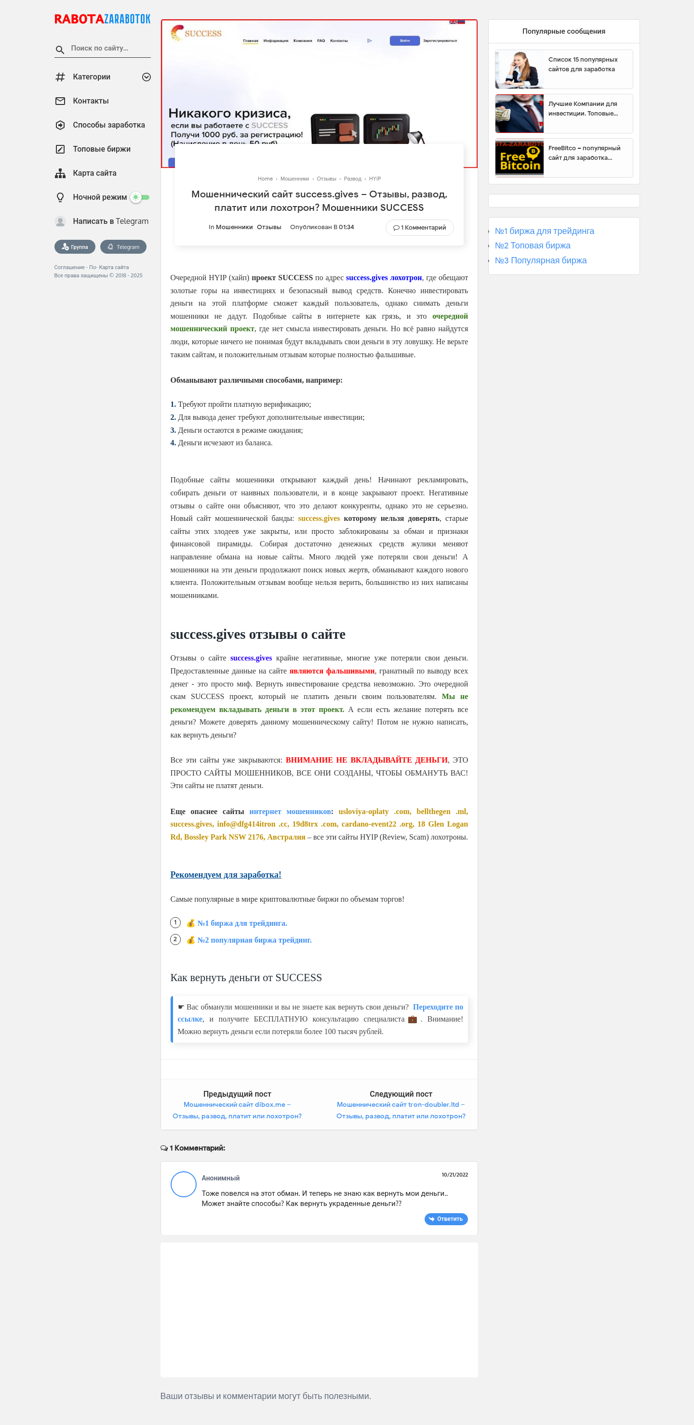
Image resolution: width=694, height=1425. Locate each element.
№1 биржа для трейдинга (545, 231)
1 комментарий (423, 227)
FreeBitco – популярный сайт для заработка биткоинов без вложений (587, 153)
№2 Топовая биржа (533, 245)
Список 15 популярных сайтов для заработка (583, 64)
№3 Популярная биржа (541, 260)
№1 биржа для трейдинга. (243, 923)
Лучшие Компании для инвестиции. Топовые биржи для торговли (582, 109)
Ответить (450, 1218)
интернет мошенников (290, 811)
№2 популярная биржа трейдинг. (255, 940)
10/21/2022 (455, 1174)
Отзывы (269, 227)
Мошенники (234, 227)
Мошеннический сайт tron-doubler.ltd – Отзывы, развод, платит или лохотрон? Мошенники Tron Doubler (401, 1116)
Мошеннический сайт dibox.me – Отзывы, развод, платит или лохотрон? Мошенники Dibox (237, 1116)
